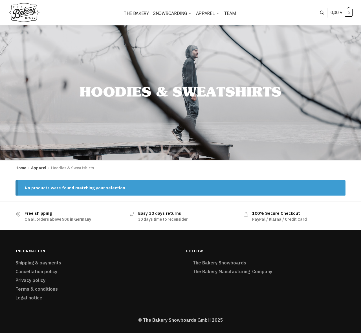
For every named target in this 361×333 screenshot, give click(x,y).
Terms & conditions (37, 289)
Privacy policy (30, 280)
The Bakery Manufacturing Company (232, 271)
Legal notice (29, 298)
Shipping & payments (38, 263)
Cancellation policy (36, 271)
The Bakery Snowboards (220, 263)
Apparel (38, 167)
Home (21, 167)
